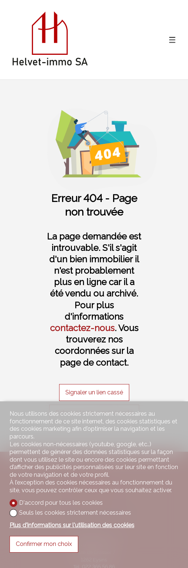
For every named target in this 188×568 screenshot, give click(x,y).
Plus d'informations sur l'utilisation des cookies (72, 525)
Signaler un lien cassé (94, 392)
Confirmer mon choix (44, 543)
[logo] (50, 39)
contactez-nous (82, 328)
